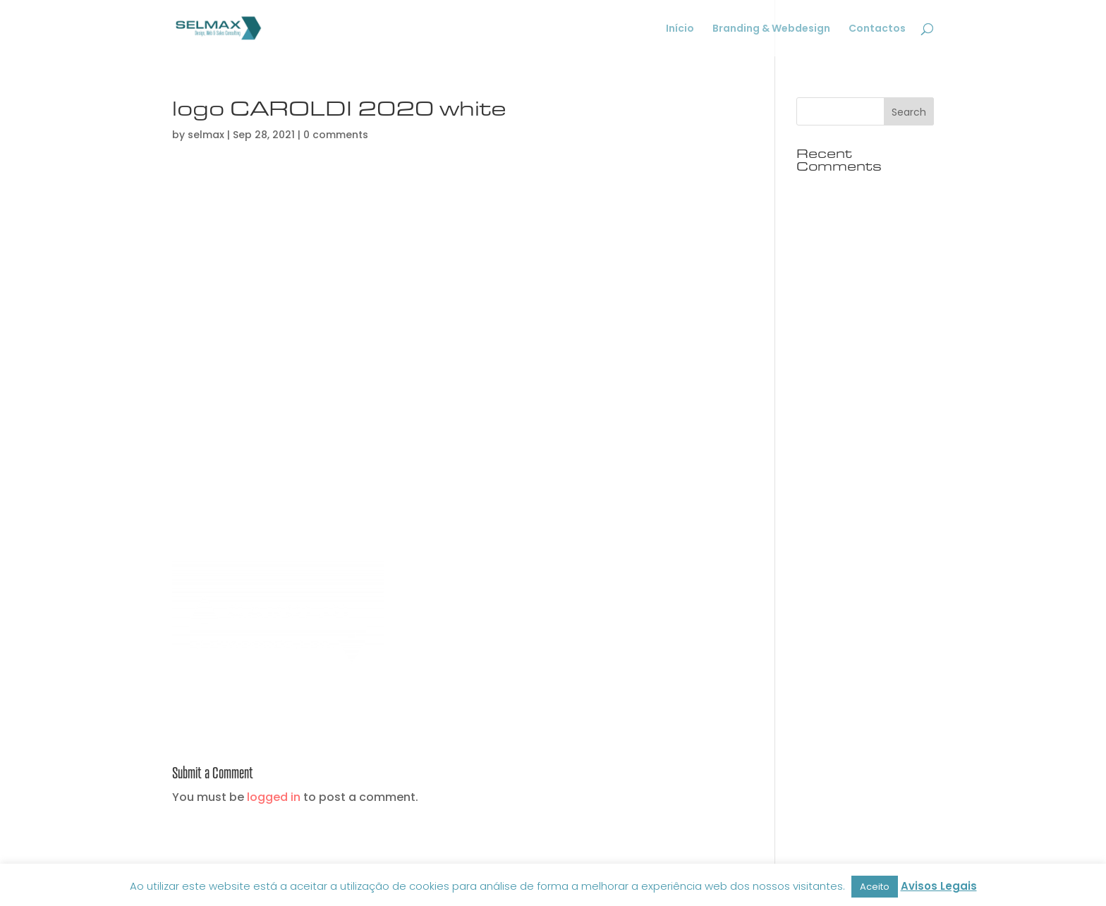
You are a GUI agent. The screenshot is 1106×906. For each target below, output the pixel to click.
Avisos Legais (939, 886)
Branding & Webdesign (771, 29)
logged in (273, 797)
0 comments (335, 135)
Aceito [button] (874, 886)
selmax (206, 135)
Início (680, 29)
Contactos (877, 29)
